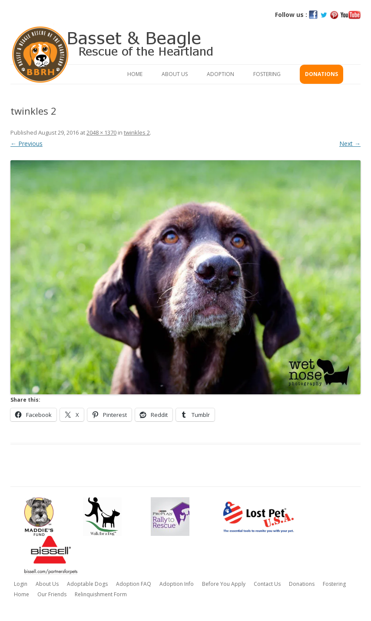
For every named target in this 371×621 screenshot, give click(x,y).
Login (20, 584)
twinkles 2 (137, 132)
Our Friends (51, 594)
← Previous (26, 143)
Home (134, 74)
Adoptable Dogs (87, 584)
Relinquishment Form (101, 594)
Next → (350, 143)
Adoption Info (176, 584)
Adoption (220, 74)
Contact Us (267, 584)
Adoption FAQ (133, 584)
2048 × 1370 (101, 132)
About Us (175, 74)
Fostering (267, 74)
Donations (321, 74)
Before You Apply (223, 584)
